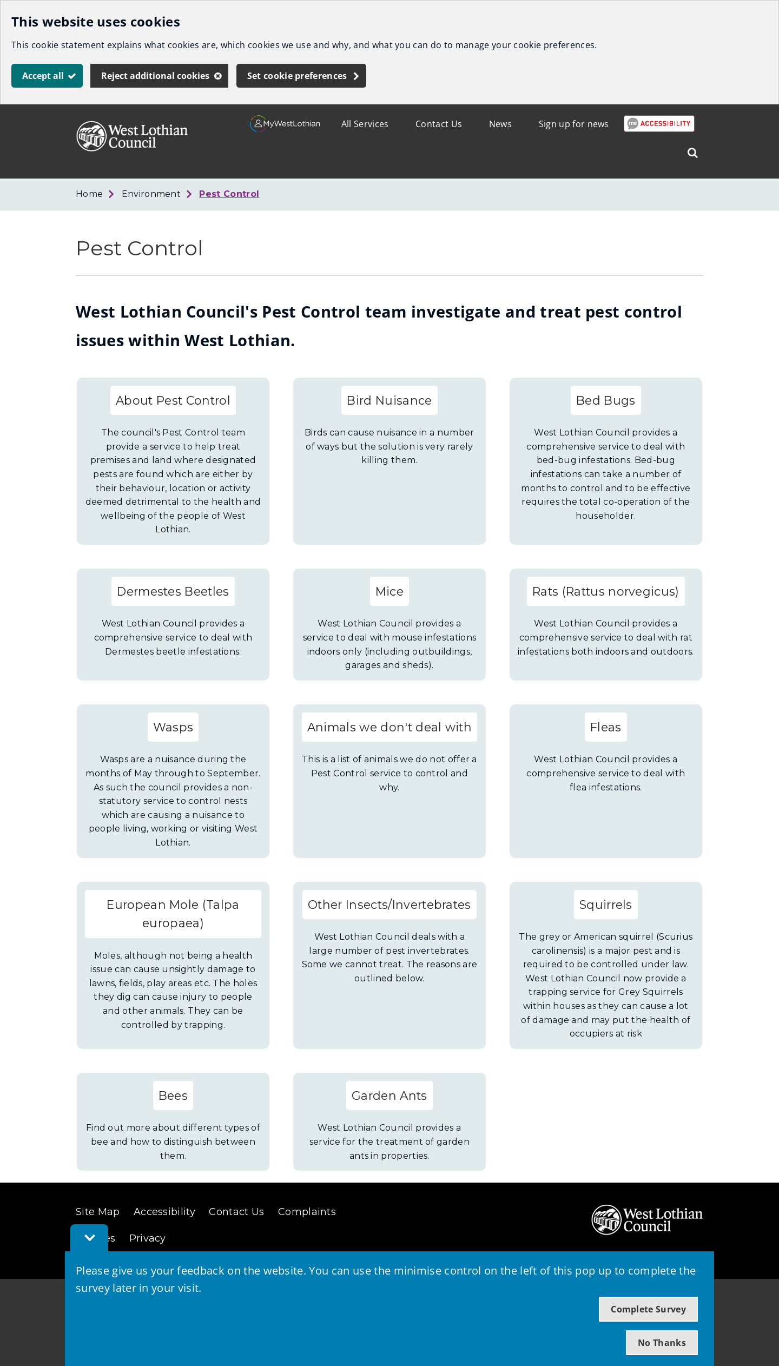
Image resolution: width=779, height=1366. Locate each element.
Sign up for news (574, 124)
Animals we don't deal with (389, 727)
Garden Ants (389, 1095)
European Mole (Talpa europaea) (173, 914)
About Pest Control (173, 400)
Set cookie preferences (297, 76)
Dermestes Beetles (173, 591)
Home (89, 194)
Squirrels (605, 905)
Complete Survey (648, 1309)
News (500, 124)
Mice (389, 591)
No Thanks (662, 1343)
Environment (151, 194)
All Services (365, 124)
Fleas (606, 727)
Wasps (173, 727)
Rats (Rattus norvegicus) (605, 591)
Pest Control (229, 194)
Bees (173, 1095)
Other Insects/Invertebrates (389, 905)
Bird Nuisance (389, 400)
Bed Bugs (606, 400)
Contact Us (438, 124)
